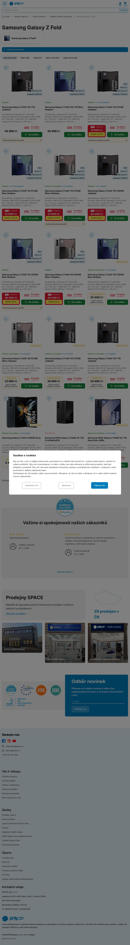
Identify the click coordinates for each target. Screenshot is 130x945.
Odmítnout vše (31, 485)
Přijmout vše (99, 485)
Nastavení (66, 485)
